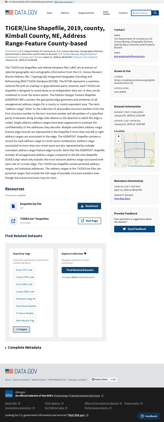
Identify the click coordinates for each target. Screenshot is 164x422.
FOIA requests (54, 403)
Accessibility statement (20, 407)
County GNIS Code (25, 291)
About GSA (12, 403)
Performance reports (98, 407)
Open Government (21, 379)
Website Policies (38, 379)
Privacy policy (133, 403)
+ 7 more (21, 329)
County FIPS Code (25, 277)
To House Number (25, 313)
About (7, 379)
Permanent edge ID (25, 298)
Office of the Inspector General (103, 403)
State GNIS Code (24, 284)
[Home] (21, 12)
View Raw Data (122, 198)
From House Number (26, 306)
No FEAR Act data (56, 407)
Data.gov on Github (77, 379)
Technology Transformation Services (79, 395)
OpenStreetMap (137, 166)
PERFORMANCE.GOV (57, 379)
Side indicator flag (25, 320)
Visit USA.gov (78, 415)
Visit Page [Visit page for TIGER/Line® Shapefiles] (89, 221)
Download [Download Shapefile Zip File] (89, 206)
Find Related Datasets (80, 270)
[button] (118, 136)
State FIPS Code (24, 269)
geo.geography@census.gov (129, 56)
